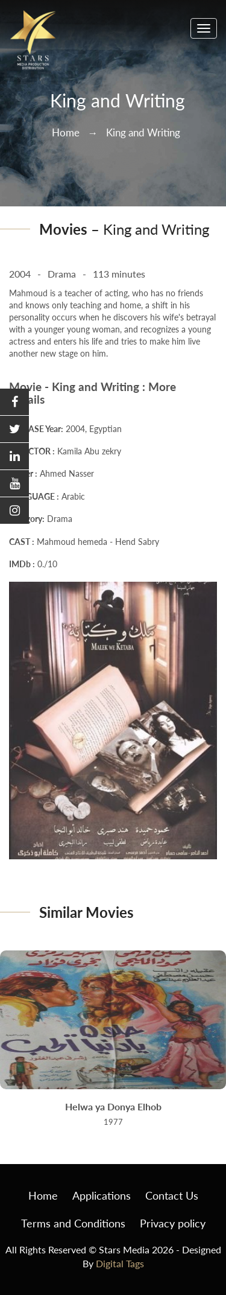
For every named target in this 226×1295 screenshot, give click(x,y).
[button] (14, 402)
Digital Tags (120, 1263)
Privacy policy (173, 1223)
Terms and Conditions (73, 1223)
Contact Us (171, 1195)
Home (66, 132)
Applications (101, 1195)
